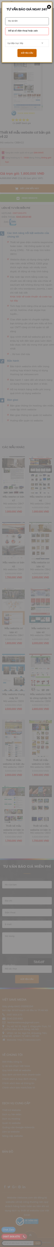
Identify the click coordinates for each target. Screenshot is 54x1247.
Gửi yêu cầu (27, 53)
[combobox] (27, 43)
